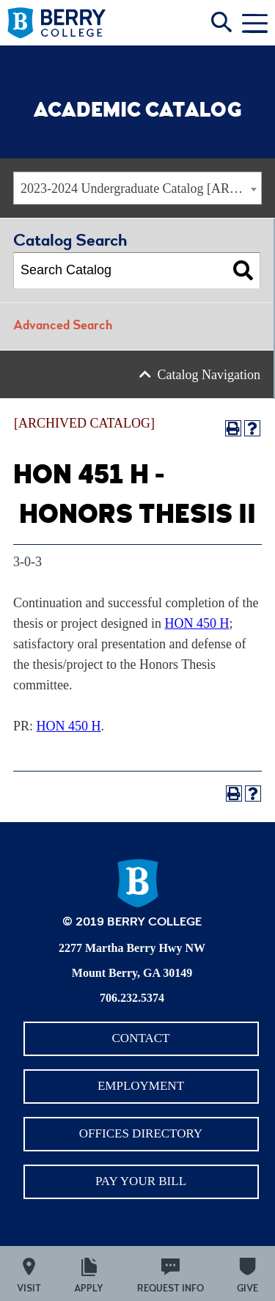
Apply (88, 1289)
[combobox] (137, 188)
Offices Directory (140, 1133)
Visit (29, 1289)
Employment (141, 1086)
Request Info (170, 1289)
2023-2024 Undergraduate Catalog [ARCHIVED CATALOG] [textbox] (141, 188)
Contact (141, 1038)
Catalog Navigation (209, 374)
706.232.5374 (132, 998)
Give (247, 1289)
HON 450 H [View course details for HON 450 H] (196, 623)
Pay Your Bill (140, 1181)
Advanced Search (62, 326)
